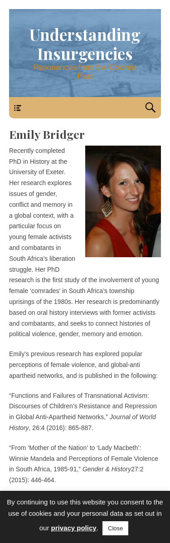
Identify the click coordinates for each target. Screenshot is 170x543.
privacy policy (74, 528)
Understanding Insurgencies (85, 44)
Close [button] (115, 528)
